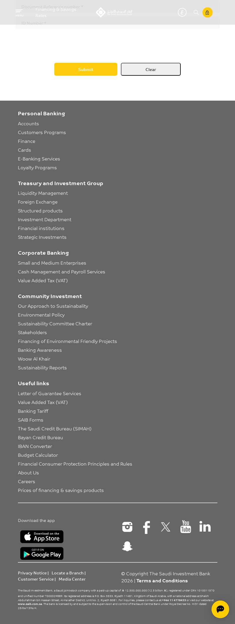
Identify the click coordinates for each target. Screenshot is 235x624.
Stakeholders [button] (32, 332)
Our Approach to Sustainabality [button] (53, 306)
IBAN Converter (35, 446)
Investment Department (44, 219)
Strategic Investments (42, 237)
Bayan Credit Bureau (40, 437)
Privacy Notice (32, 572)
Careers (26, 481)
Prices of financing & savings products (61, 490)
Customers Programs (42, 132)
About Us (28, 472)
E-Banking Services (39, 158)
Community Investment (50, 295)
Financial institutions (41, 228)
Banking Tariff (33, 411)
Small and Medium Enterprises (52, 262)
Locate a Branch (68, 572)
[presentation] (60, 44)
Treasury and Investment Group (60, 182)
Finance (26, 141)
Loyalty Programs (37, 167)
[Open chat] (220, 609)
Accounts (28, 123)
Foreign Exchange (38, 201)
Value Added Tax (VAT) (43, 280)
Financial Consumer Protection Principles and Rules (75, 463)
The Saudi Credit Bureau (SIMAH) (55, 428)
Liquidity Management (43, 193)
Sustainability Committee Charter (55, 323)
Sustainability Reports (42, 367)
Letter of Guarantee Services (49, 393)
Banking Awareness (40, 350)
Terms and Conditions (162, 580)
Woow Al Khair (34, 358)
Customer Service (36, 578)
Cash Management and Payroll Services (61, 271)
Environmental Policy (41, 314)
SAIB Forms (30, 419)
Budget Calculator (38, 455)
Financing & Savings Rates (55, 12)
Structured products (40, 210)
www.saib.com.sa (30, 603)
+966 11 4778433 (174, 600)
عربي (182, 12)
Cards (24, 150)
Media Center (72, 578)
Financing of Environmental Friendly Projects (67, 341)
